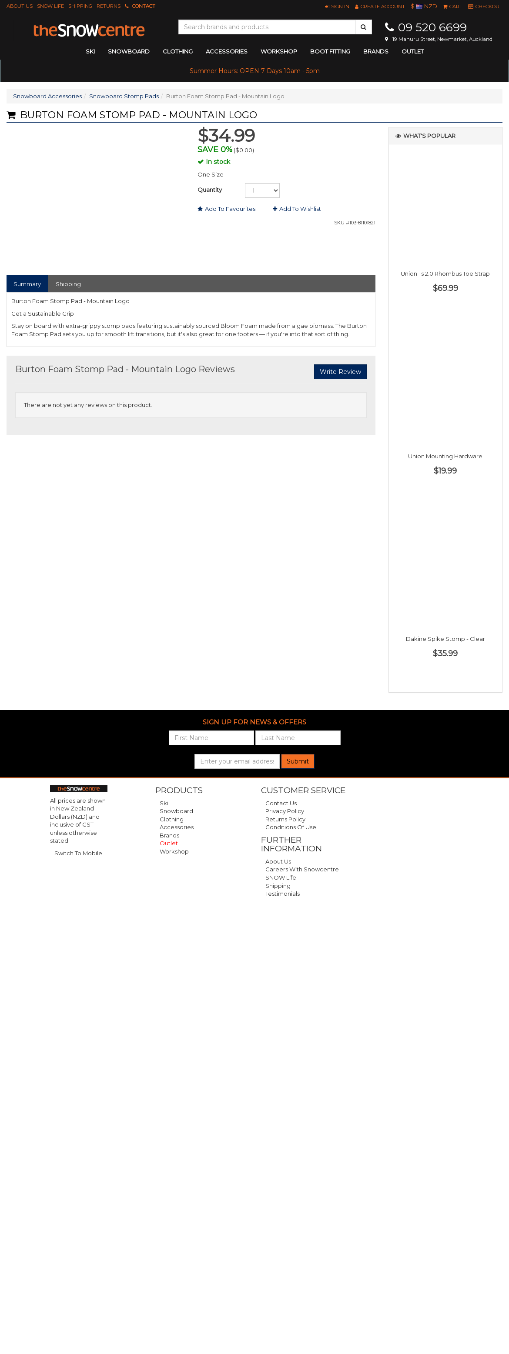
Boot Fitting (330, 51)
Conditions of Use (290, 827)
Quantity (210, 189)
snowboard (129, 51)
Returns (109, 6)
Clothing (172, 819)
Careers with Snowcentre (302, 869)
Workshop (279, 51)
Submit (298, 761)
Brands (375, 51)
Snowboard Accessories (47, 96)
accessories (227, 51)
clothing (178, 51)
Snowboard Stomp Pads (124, 96)
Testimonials (282, 893)
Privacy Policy (284, 810)
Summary (27, 283)
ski (90, 51)
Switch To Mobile (78, 853)
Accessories (177, 827)
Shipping (80, 6)
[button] (337, 6)
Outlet (413, 51)
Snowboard (176, 810)
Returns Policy (285, 819)
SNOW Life (50, 6)
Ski (164, 803)
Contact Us (281, 803)
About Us (20, 6)
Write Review (340, 372)
